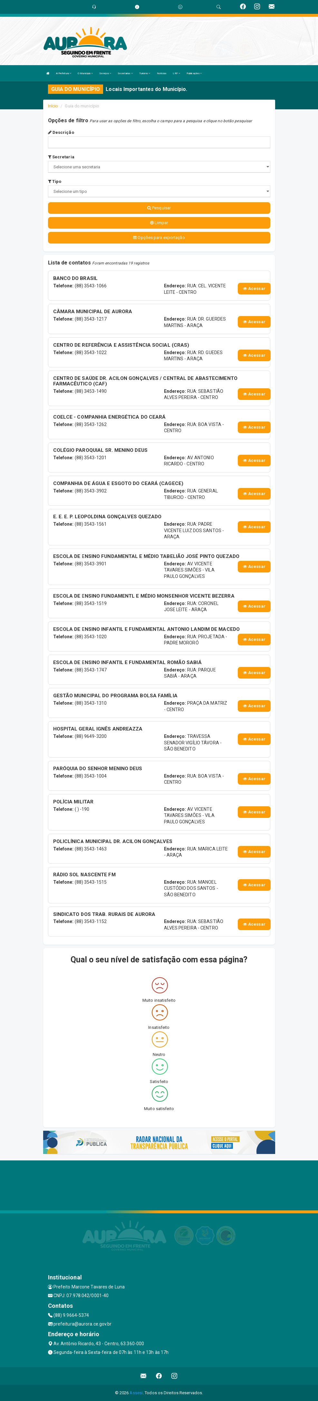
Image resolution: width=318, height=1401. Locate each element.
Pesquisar (159, 207)
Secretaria (61, 156)
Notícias (162, 73)
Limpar (159, 222)
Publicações (194, 73)
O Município (85, 73)
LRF (176, 73)
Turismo (144, 73)
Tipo (55, 181)
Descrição (61, 132)
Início (53, 106)
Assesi (136, 1392)
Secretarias (125, 73)
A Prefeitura (63, 73)
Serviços (105, 73)
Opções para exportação (159, 237)
